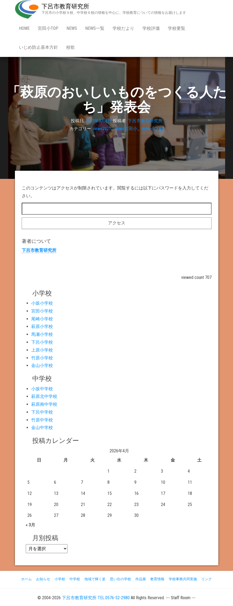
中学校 (74, 579)
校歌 (70, 47)
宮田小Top (48, 28)
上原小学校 (42, 350)
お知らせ (43, 579)
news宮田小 (126, 128)
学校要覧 (176, 28)
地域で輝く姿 (95, 579)
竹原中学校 (42, 420)
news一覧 (94, 28)
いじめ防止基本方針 (38, 47)
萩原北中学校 (44, 396)
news (71, 28)
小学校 (60, 579)
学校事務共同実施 (183, 579)
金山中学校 (42, 427)
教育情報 (157, 579)
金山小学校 (42, 365)
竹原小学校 (42, 357)
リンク (206, 579)
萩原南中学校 (44, 404)
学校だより (123, 28)
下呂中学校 (42, 412)
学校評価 (151, 28)
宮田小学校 (42, 311)
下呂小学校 (42, 342)
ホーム (26, 579)
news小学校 (153, 128)
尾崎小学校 (42, 318)
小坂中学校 (42, 388)
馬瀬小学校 (42, 334)
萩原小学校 (42, 326)
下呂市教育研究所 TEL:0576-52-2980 (96, 597)
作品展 (140, 579)
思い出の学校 (120, 579)
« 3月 (30, 524)
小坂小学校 (42, 303)
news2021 (102, 128)
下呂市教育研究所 (65, 6)
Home (24, 28)
